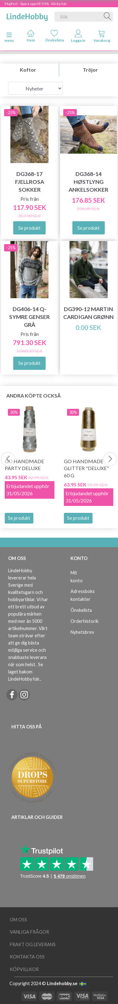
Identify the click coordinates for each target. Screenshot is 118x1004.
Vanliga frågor (29, 932)
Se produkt (19, 518)
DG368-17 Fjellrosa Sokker (29, 182)
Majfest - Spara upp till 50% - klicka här (36, 3)
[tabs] (101, 37)
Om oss (18, 919)
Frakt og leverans (33, 944)
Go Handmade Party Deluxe (24, 464)
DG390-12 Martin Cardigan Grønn (88, 313)
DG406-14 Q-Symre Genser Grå (29, 317)
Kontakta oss (27, 956)
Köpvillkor (24, 969)
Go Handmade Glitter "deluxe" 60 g (86, 468)
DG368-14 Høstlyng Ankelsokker (88, 182)
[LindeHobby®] (27, 15)
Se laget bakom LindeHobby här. (25, 672)
